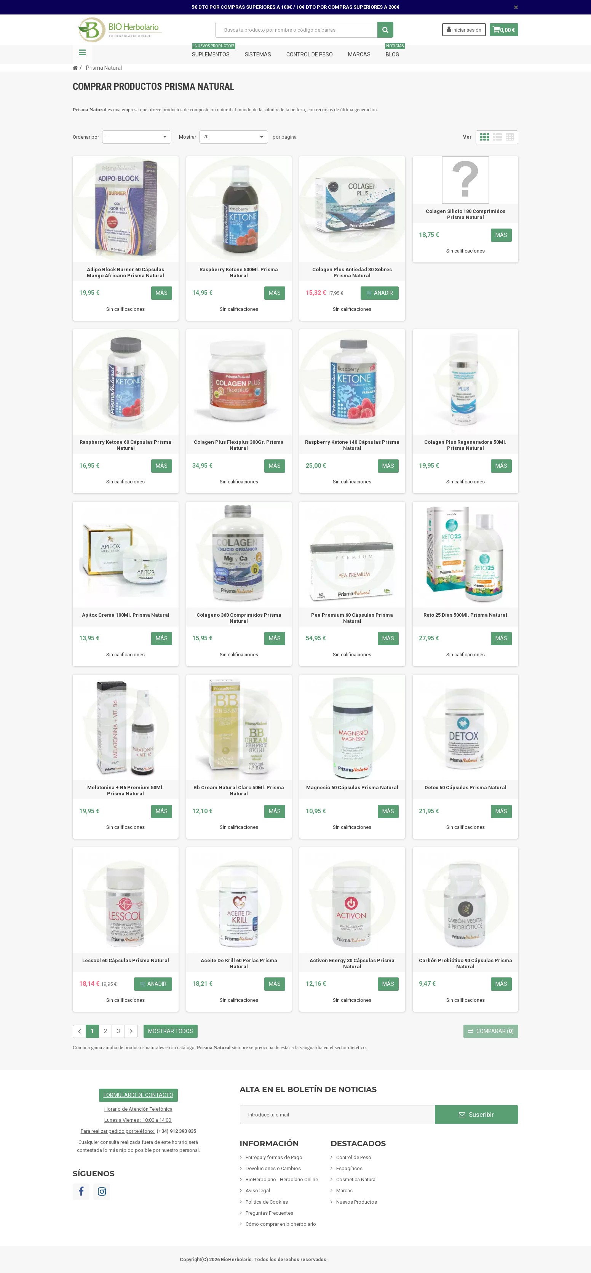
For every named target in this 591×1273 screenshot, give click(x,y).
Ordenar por (86, 137)
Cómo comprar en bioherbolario (281, 1224)
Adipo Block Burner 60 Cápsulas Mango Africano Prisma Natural (125, 272)
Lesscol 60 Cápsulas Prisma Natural (125, 960)
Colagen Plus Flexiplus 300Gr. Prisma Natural (239, 445)
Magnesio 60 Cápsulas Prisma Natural (352, 787)
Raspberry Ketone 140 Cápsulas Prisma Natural (352, 445)
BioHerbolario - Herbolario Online (282, 1179)
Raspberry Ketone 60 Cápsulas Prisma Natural (125, 445)
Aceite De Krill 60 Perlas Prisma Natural (239, 963)
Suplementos (213, 51)
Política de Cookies (267, 1202)
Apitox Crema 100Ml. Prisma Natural (125, 615)
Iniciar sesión (461, 29)
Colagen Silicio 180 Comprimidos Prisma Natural (465, 214)
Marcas (359, 54)
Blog (395, 51)
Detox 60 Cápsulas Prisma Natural (465, 787)
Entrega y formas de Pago (274, 1157)
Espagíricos (349, 1168)
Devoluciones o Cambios (273, 1168)
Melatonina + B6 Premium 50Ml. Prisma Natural (125, 790)
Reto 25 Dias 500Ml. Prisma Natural (465, 615)
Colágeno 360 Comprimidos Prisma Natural (238, 618)
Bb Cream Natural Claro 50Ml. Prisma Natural (238, 790)
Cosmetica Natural (356, 1179)
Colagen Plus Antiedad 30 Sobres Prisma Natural (352, 272)
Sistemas (258, 54)
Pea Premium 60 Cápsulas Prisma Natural (352, 618)
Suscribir (476, 1114)
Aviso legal (258, 1190)
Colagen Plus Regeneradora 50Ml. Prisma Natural (465, 445)
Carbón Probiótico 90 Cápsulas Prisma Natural (465, 963)
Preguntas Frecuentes (269, 1213)
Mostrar (187, 137)
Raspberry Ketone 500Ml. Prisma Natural (239, 272)
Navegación (82, 54)
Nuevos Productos (356, 1202)
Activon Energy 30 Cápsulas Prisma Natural (352, 963)
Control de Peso (309, 54)
